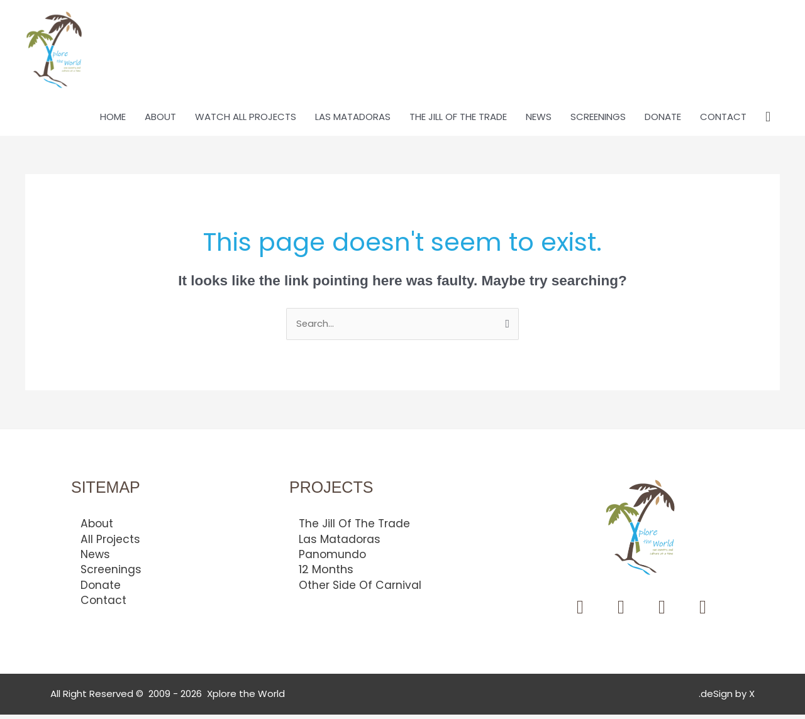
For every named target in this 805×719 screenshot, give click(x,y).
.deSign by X (727, 698)
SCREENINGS (598, 121)
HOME (113, 121)
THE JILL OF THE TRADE (458, 121)
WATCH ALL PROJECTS (245, 121)
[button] (767, 121)
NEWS (539, 121)
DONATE (663, 121)
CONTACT (723, 121)
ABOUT (160, 121)
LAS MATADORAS (353, 121)
